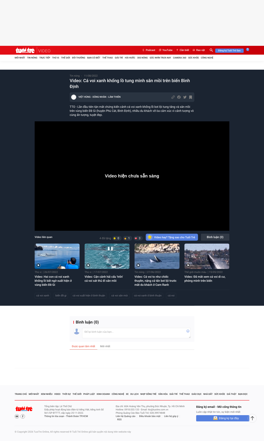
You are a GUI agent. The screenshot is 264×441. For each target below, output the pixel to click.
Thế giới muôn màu (195, 272)
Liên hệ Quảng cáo (125, 416)
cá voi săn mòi (119, 295)
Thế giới (65, 57)
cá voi (171, 295)
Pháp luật (89, 394)
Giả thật (231, 394)
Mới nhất (20, 57)
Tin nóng (32, 57)
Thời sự (66, 394)
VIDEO (44, 51)
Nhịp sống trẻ (148, 394)
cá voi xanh (42, 295)
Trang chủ (21, 394)
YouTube (165, 50)
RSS (119, 419)
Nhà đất (208, 394)
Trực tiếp (44, 57)
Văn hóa (163, 394)
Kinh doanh (103, 394)
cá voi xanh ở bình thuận (148, 295)
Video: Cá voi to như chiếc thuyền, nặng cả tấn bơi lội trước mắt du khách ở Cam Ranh (156, 280)
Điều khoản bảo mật (149, 416)
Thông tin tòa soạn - (55, 416)
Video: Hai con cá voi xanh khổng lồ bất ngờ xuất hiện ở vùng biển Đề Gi (53, 280)
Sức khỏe (193, 57)
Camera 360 (179, 57)
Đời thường (78, 57)
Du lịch (134, 394)
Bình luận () (215, 237)
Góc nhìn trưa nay (160, 57)
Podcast (148, 50)
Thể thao (107, 57)
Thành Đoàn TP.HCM (77, 416)
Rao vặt (198, 50)
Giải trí (119, 57)
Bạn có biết (93, 57)
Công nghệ (207, 57)
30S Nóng (142, 57)
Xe (127, 394)
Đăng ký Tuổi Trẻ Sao (229, 50)
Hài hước (130, 57)
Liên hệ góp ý (171, 416)
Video (57, 394)
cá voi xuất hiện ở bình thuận (89, 295)
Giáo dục (196, 394)
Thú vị (55, 57)
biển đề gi (60, 295)
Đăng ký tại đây (229, 418)
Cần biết (182, 50)
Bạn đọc (242, 394)
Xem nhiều (46, 394)
